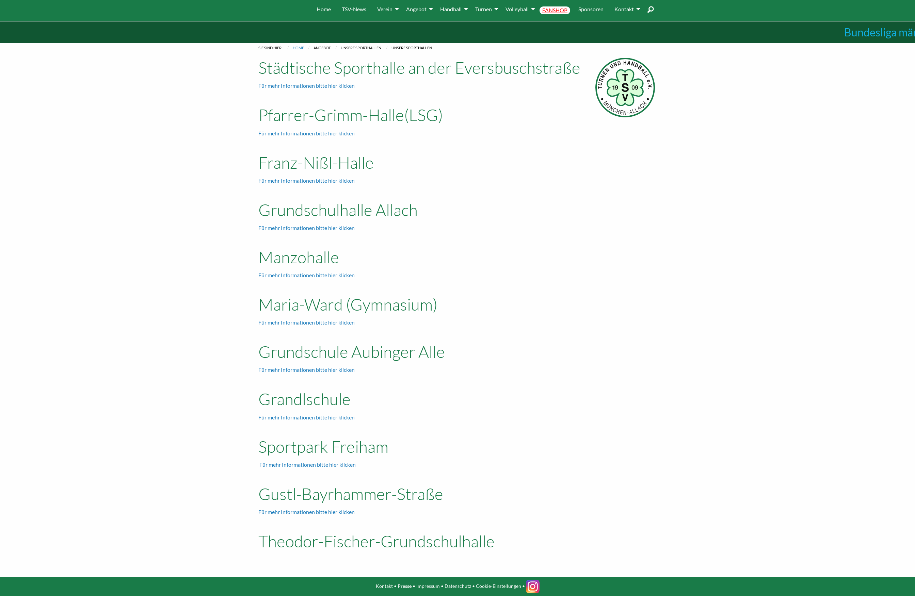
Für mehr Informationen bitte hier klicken (306, 85)
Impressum (428, 586)
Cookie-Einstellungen (498, 586)
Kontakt (384, 586)
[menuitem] (323, 9)
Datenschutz (458, 586)
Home (298, 48)
